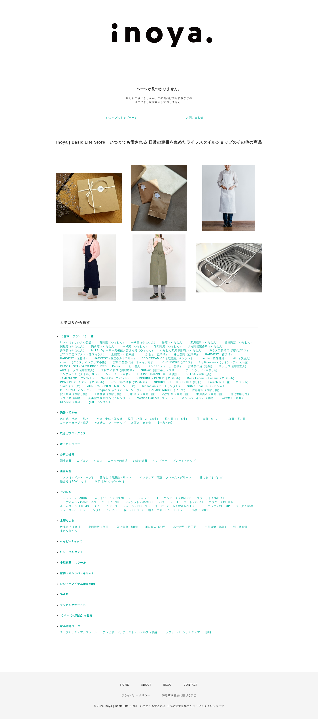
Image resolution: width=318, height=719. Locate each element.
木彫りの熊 (67, 520)
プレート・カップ (184, 460)
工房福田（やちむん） (204, 342)
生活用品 (66, 471)
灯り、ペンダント (71, 552)
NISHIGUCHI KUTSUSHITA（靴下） (178, 382)
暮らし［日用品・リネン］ (117, 477)
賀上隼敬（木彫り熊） (74, 394)
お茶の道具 (140, 460)
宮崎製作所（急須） (201, 366)
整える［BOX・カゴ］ (74, 481)
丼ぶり (87, 418)
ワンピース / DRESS (177, 498)
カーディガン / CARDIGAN (78, 502)
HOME (124, 684)
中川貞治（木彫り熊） (210, 394)
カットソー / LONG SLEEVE (114, 498)
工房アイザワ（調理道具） (118, 370)
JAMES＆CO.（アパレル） (77, 378)
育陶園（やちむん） (112, 342)
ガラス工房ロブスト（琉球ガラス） (83, 354)
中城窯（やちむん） (135, 346)
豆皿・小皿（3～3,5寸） (144, 418)
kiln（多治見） (242, 358)
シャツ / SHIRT (148, 498)
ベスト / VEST (168, 502)
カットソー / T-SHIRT (74, 498)
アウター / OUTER (221, 502)
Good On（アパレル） (116, 378)
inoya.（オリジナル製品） (77, 342)
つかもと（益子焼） (155, 354)
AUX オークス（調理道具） (78, 370)
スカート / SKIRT (105, 506)
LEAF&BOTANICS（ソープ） (167, 390)
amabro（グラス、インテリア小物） (84, 362)
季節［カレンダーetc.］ (110, 481)
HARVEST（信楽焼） (219, 354)
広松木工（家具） (232, 398)
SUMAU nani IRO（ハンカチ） (207, 386)
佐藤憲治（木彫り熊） (206, 390)
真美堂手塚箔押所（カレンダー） (109, 398)
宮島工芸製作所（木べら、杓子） (134, 362)
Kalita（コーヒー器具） (127, 366)
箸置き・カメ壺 (141, 422)
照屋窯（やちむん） (73, 346)
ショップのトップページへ (123, 117)
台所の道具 (67, 454)
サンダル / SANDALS (104, 510)
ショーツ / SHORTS (136, 506)
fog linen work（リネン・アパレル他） (224, 362)
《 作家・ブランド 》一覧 (77, 336)
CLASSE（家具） (71, 402)
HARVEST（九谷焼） (74, 358)
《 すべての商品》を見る (76, 615)
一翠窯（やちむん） (144, 342)
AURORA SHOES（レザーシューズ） (112, 386)
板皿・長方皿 (237, 418)
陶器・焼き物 (68, 412)
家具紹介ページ (70, 626)
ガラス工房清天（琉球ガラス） (229, 350)
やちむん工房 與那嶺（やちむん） (182, 350)
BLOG (167, 684)
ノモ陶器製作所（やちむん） (206, 346)
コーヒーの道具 (118, 460)
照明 (208, 632)
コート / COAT (193, 502)
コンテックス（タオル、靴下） (80, 374)
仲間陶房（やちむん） (168, 346)
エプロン (82, 460)
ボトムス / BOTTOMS (74, 506)
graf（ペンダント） (101, 402)
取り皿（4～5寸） (177, 418)
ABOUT (146, 684)
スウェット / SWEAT (210, 498)
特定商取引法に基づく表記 (179, 695)
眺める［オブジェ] (211, 477)
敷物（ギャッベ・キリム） (77, 573)
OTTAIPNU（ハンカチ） (76, 390)
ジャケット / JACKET (139, 502)
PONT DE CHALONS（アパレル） (83, 382)
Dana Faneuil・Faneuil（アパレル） (211, 378)
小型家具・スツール (73, 562)
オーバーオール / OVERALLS (174, 506)
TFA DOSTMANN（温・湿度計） (158, 374)
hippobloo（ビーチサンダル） (162, 386)
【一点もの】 (165, 422)
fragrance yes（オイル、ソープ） (120, 390)
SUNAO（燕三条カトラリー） (160, 370)
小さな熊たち (68, 530)
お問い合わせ (194, 117)
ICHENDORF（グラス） (177, 362)
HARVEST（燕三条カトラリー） (115, 358)
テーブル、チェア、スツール (78, 632)
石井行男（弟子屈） (186, 526)
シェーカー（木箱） (118, 374)
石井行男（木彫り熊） (176, 394)
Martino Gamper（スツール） (156, 398)
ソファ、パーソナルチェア (183, 632)
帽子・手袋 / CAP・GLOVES (167, 510)
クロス (98, 460)
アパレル (66, 492)
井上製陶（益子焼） (187, 354)
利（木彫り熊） (241, 394)
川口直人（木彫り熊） (142, 394)
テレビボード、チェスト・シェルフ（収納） (131, 632)
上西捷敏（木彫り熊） (108, 394)
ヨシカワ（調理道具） (233, 366)
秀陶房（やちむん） (73, 350)
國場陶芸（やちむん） (239, 342)
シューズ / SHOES (72, 510)
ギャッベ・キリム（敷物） (199, 398)
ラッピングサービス (73, 605)
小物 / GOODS (202, 510)
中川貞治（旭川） (216, 526)
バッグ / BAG (244, 506)
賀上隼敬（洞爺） (128, 526)
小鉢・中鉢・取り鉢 (110, 418)
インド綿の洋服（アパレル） (130, 382)
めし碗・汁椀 (68, 418)
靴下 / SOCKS (133, 510)
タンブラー (160, 460)
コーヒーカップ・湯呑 (74, 422)
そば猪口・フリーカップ (110, 422)
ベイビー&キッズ (71, 541)
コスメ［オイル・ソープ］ (77, 477)
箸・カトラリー (70, 444)
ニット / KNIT (110, 502)
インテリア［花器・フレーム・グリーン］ (167, 477)
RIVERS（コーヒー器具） (165, 366)
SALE (64, 594)
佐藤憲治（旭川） (71, 526)
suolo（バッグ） (71, 386)
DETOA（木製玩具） (199, 374)
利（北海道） (241, 526)
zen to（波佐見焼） (214, 358)
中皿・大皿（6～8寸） (208, 418)
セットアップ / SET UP (214, 506)
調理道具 (66, 460)
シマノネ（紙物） (71, 398)
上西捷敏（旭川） (99, 526)
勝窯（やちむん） (173, 342)
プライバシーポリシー (135, 695)
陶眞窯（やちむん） (104, 346)
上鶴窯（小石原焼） (124, 354)
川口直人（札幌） (156, 526)
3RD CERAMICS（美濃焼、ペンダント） (169, 358)
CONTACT (191, 684)
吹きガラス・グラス (73, 433)
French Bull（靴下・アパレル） (229, 382)
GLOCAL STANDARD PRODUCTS (83, 366)
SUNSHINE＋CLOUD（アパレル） (159, 378)
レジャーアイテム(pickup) (77, 583)
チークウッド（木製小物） (203, 370)
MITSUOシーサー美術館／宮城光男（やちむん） (123, 350)
